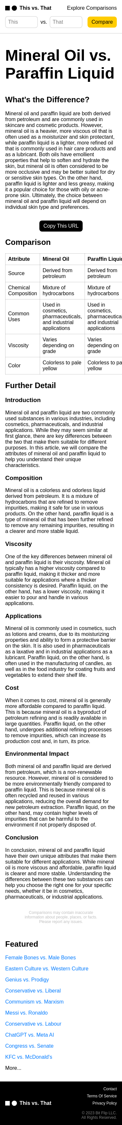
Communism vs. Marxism (34, 1002)
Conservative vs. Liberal (33, 990)
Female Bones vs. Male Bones (40, 957)
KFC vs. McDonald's (28, 1057)
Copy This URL (60, 226)
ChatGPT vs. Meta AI (29, 1035)
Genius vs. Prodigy (27, 979)
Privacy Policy (104, 1103)
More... (13, 1068)
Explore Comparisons (92, 8)
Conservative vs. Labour (33, 1024)
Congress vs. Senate (29, 1046)
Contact (110, 1089)
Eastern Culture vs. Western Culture (46, 968)
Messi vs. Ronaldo (26, 1013)
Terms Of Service (102, 1096)
